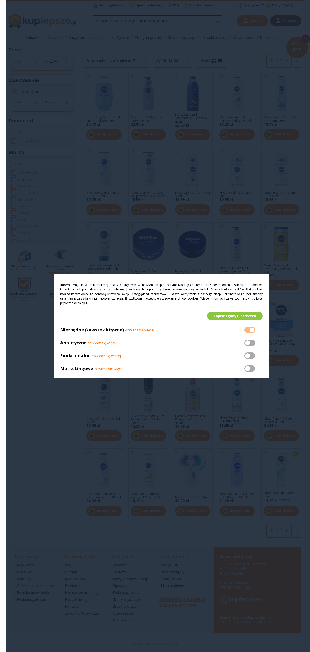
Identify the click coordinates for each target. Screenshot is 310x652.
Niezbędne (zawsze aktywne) (92, 330)
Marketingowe (76, 368)
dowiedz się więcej (139, 330)
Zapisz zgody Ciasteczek (235, 316)
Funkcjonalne (75, 355)
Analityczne (74, 343)
